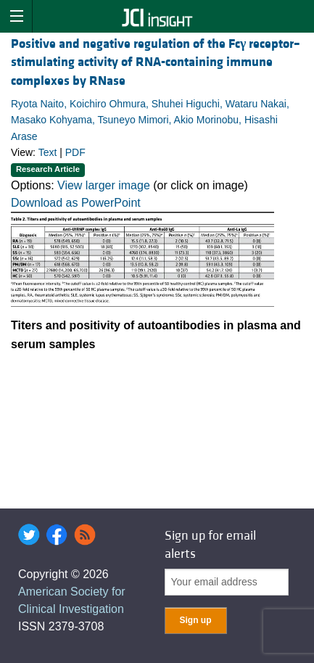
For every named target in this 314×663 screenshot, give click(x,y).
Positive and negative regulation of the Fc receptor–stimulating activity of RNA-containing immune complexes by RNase (155, 62)
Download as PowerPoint (76, 203)
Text (47, 152)
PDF (75, 152)
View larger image (103, 185)
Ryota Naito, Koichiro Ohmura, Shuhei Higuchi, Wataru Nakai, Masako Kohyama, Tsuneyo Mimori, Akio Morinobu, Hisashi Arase (150, 120)
